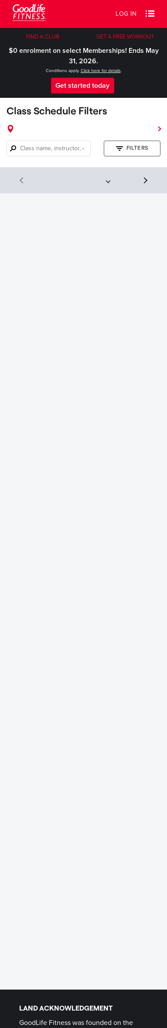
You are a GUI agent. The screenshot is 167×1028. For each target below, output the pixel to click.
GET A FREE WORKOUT (125, 36)
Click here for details (101, 70)
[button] (150, 14)
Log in (126, 13)
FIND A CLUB (42, 36)
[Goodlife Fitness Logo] (29, 14)
